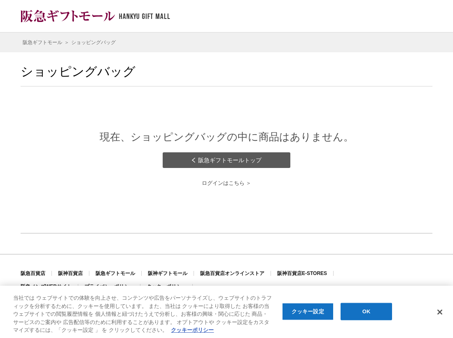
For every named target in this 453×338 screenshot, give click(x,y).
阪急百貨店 (33, 273)
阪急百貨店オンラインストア (232, 273)
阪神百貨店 (70, 273)
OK (366, 312)
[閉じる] (440, 313)
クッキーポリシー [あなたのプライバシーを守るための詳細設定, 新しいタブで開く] (192, 331)
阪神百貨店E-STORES (302, 273)
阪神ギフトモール (167, 273)
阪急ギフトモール (115, 273)
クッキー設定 (308, 312)
